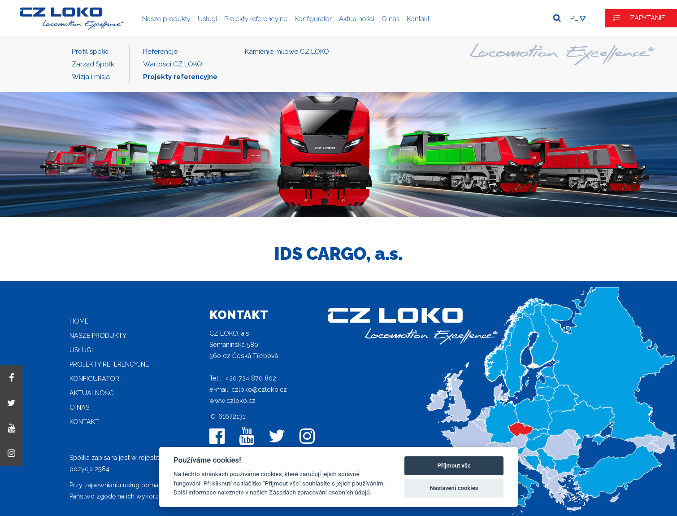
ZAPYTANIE (647, 18)
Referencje (160, 52)
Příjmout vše (454, 465)
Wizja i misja (91, 77)
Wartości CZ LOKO (172, 64)
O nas (390, 19)
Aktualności (356, 19)
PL (574, 18)
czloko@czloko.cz (259, 389)
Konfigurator (313, 19)
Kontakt (418, 19)
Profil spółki (90, 52)
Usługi (207, 19)
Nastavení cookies (454, 488)
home (78, 321)
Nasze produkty (166, 19)
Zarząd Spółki (94, 64)
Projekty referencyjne (255, 19)
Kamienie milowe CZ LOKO (287, 52)
